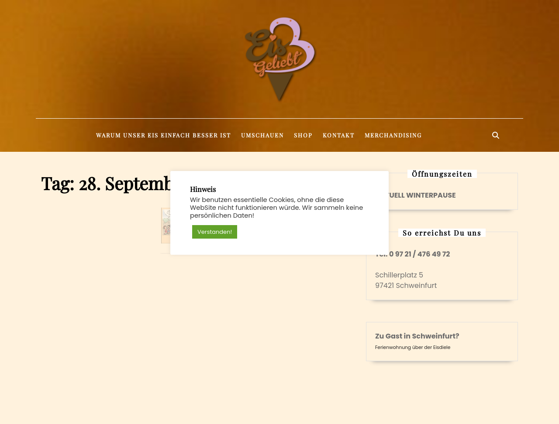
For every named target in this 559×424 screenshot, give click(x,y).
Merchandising (393, 135)
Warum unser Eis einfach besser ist (163, 135)
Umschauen (262, 135)
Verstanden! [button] (214, 232)
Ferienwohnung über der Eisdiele (412, 347)
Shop (303, 135)
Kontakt (339, 135)
